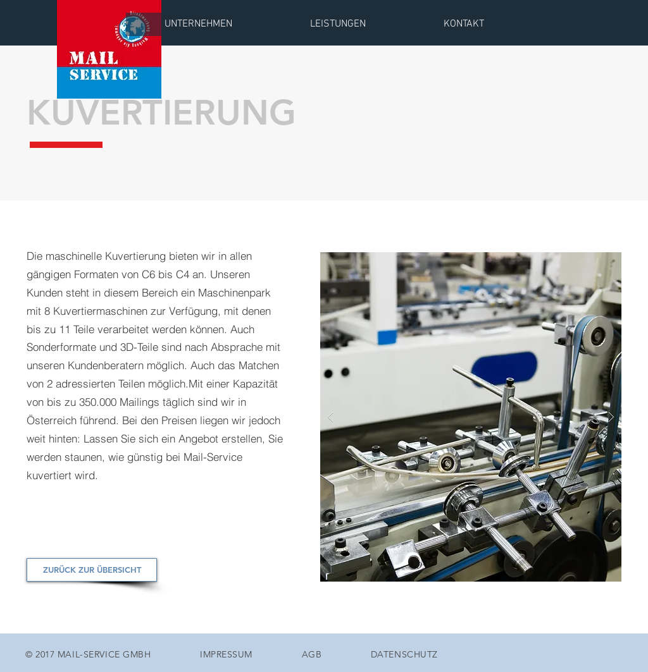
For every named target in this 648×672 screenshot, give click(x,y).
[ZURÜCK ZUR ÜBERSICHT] (92, 570)
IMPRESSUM (226, 654)
